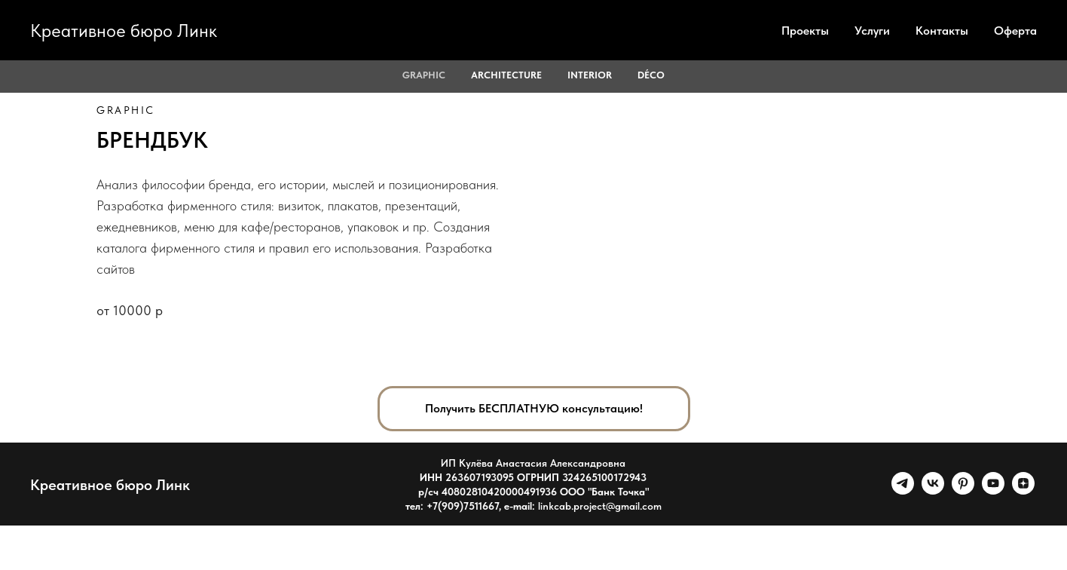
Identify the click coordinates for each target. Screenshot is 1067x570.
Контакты (942, 30)
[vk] (933, 490)
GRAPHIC (423, 75)
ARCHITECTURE (506, 75)
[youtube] (993, 490)
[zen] (1023, 490)
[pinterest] (963, 490)
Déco (651, 75)
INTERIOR (589, 75)
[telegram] (902, 490)
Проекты (805, 30)
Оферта (1015, 30)
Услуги (872, 30)
